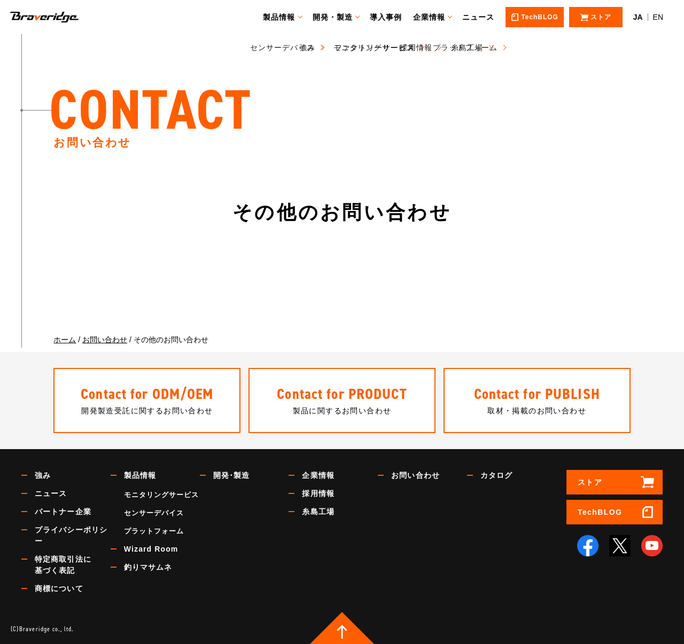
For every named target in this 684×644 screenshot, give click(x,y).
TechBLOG (600, 512)
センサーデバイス (154, 513)
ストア (590, 482)
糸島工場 (318, 511)
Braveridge (60, 17)
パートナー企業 (63, 511)
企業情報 (434, 17)
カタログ (496, 475)
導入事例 (391, 17)
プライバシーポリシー (71, 535)
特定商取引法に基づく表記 (63, 565)
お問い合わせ (415, 475)
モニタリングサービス (161, 495)
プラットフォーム (154, 531)
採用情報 (318, 493)
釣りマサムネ (148, 567)
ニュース (483, 17)
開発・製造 (337, 17)
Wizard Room (151, 549)
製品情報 (284, 17)
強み (43, 475)
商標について (59, 588)
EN (658, 17)
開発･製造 (231, 475)
